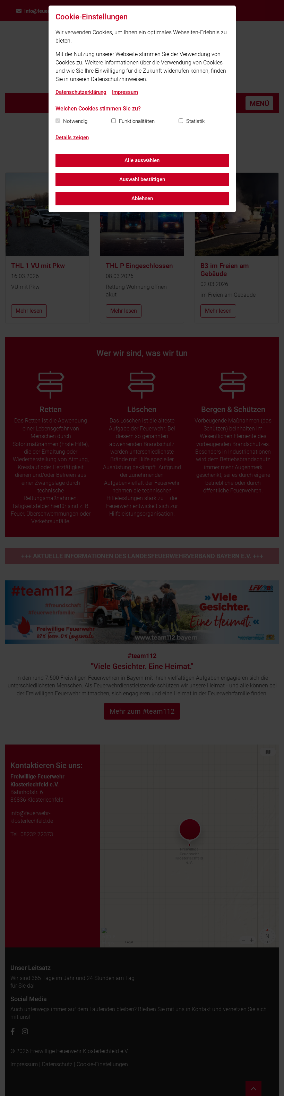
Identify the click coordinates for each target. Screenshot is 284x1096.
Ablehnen (142, 198)
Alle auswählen (142, 160)
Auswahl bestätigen (142, 179)
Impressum (125, 92)
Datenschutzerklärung (80, 92)
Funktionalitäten (137, 121)
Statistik (195, 121)
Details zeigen (72, 137)
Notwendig (75, 121)
